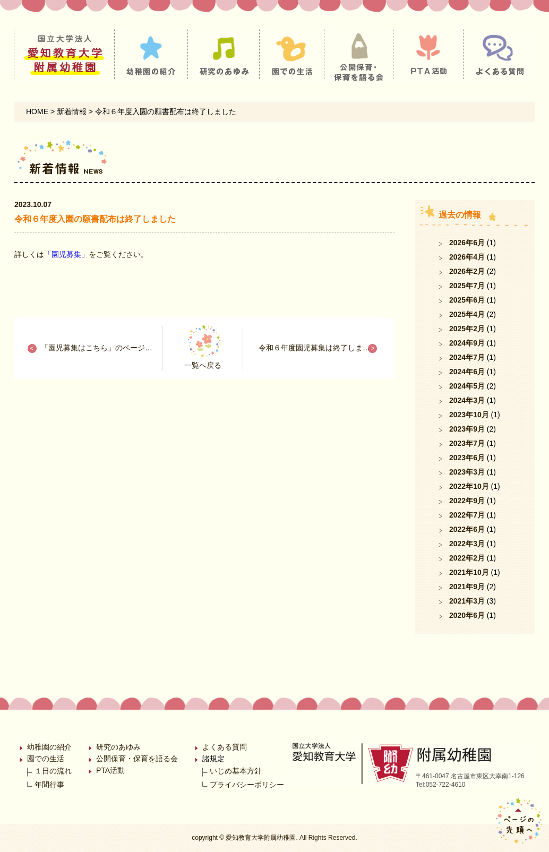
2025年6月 (467, 300)
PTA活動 (110, 770)
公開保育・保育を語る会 (137, 758)
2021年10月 (469, 572)
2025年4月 (467, 314)
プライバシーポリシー (247, 784)
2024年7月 (467, 357)
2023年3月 (467, 472)
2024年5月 (467, 386)
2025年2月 (467, 328)
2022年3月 (467, 543)
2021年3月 (467, 601)
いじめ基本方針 (236, 771)
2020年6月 (467, 615)
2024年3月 (467, 400)
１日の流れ (53, 771)
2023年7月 (467, 443)
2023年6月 (467, 457)
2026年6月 (467, 242)
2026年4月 (467, 257)
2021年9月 (467, 586)
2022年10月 (469, 486)
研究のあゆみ (118, 747)
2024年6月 (467, 371)
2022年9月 (467, 500)
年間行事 (49, 784)
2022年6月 (467, 529)
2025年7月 (467, 285)
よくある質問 (224, 747)
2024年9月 (467, 343)
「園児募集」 (66, 254)
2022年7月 (467, 515)
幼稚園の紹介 (49, 747)
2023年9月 (467, 429)
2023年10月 (469, 414)
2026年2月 (467, 271)
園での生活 (45, 758)
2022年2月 (467, 558)
